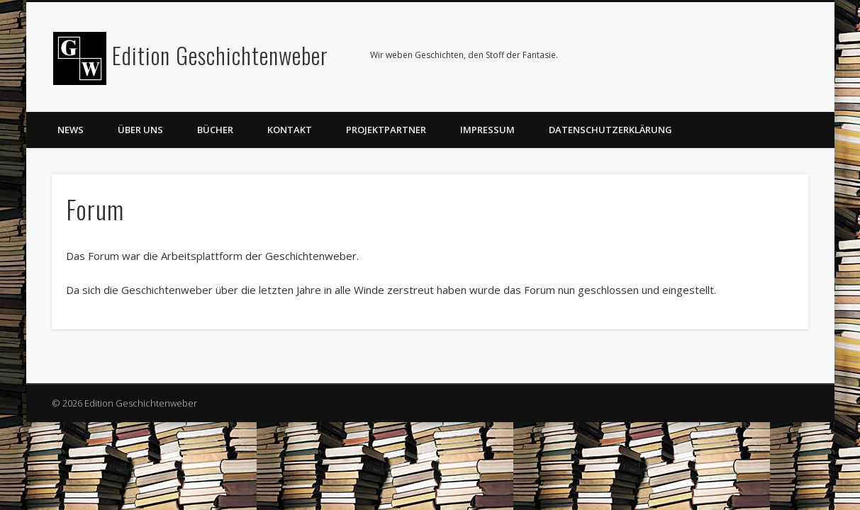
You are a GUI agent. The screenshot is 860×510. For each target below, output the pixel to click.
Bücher (215, 129)
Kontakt (289, 129)
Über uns (140, 129)
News (70, 129)
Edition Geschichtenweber (220, 55)
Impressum (487, 129)
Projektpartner (386, 129)
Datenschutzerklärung (610, 129)
